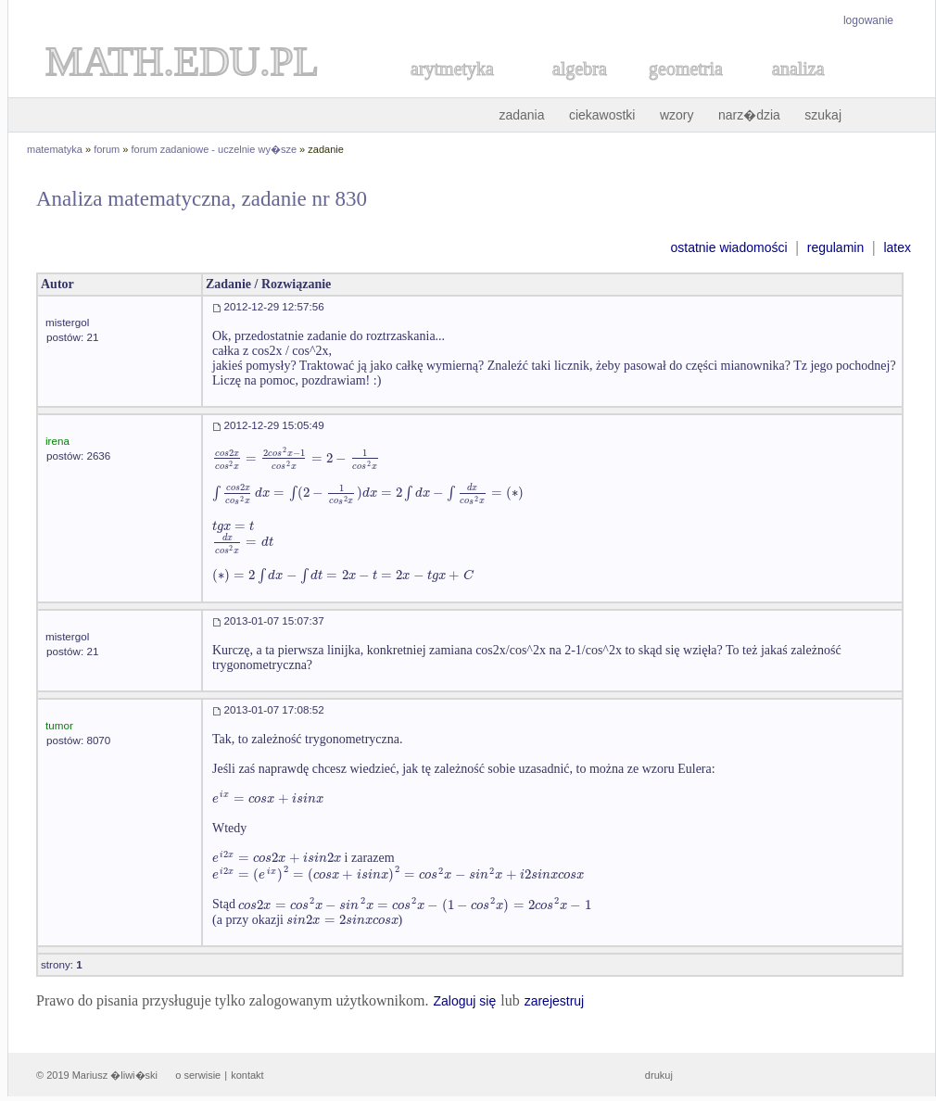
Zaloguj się (464, 1000)
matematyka (54, 149)
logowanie (868, 20)
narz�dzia (749, 115)
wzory (677, 115)
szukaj (822, 115)
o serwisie (198, 1075)
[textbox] (296, 458)
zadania (521, 115)
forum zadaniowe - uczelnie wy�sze (214, 149)
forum (107, 149)
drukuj (659, 1075)
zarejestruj (555, 1000)
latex (897, 247)
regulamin (835, 247)
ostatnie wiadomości (728, 247)
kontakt (247, 1075)
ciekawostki (602, 115)
